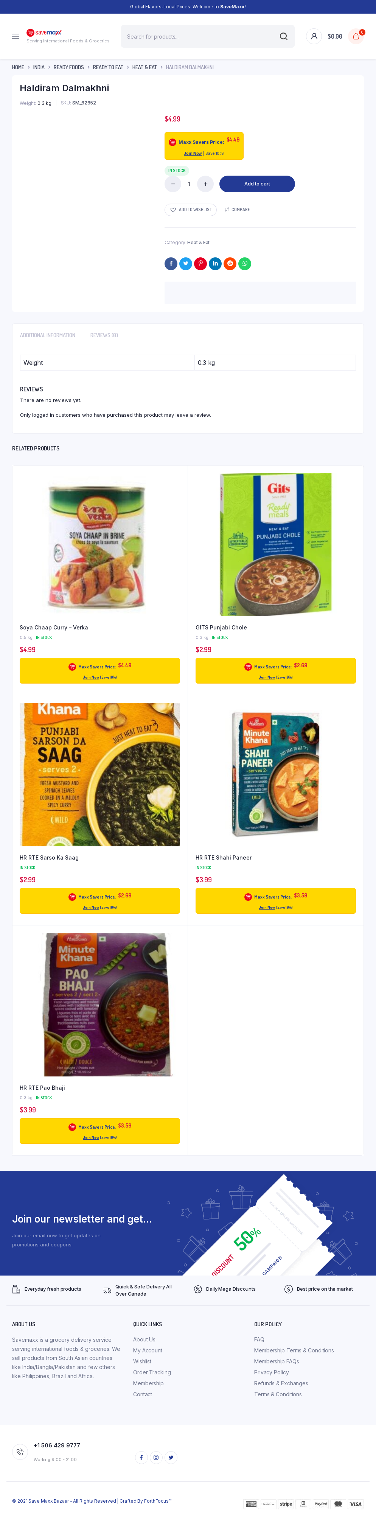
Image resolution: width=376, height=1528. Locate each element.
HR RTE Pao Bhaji (42, 1087)
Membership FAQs (276, 1361)
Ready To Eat (108, 67)
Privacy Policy (271, 1372)
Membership (148, 1383)
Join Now (193, 153)
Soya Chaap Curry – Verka (54, 627)
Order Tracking (152, 1372)
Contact (142, 1394)
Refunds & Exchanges (281, 1383)
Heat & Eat (144, 67)
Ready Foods (69, 67)
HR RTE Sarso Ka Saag (49, 857)
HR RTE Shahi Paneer (224, 857)
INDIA (39, 67)
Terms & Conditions (278, 1394)
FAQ (259, 1339)
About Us (144, 1339)
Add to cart (257, 184)
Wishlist (142, 1361)
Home (18, 67)
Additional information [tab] (47, 335)
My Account (147, 1350)
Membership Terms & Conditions (294, 1350)
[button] (191, 210)
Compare (241, 209)
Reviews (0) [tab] (104, 335)
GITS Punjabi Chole (221, 627)
